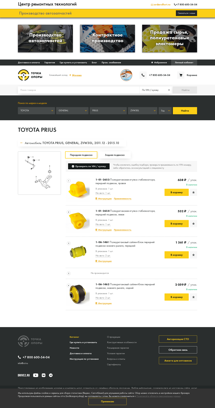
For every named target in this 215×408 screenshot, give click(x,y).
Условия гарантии (116, 353)
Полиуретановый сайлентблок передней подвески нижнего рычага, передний (125, 243)
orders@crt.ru (160, 4)
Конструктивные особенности (122, 342)
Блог (94, 62)
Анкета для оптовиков (178, 360)
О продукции (113, 336)
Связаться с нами (186, 13)
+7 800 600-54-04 (34, 357)
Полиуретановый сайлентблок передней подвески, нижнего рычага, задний (125, 286)
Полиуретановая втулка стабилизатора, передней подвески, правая (126, 181)
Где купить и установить (73, 62)
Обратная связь (178, 349)
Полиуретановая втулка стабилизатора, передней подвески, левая (126, 212)
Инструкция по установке (84, 358)
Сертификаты (114, 364)
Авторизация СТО (178, 339)
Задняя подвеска (115, 155)
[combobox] (155, 90)
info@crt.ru (23, 363)
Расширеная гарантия (118, 347)
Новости (74, 347)
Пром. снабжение (111, 62)
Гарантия (49, 62)
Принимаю (107, 401)
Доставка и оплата (29, 62)
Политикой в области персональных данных (158, 396)
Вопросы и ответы (116, 358)
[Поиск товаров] (78, 90)
